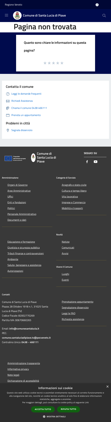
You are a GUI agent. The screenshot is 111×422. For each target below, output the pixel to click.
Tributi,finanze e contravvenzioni (25, 253)
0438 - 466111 (30, 342)
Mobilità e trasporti (72, 208)
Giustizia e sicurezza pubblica (23, 247)
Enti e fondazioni (16, 202)
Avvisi (65, 253)
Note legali (13, 375)
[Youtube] (95, 161)
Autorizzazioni (15, 271)
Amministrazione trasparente (23, 363)
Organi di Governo (17, 185)
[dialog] (55, 402)
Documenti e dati (16, 220)
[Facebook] (87, 161)
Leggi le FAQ (68, 313)
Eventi (65, 280)
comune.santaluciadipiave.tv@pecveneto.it (26, 338)
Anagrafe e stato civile (74, 185)
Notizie (66, 242)
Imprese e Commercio (73, 202)
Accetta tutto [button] (43, 409)
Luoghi (65, 274)
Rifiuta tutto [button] (68, 409)
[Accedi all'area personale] (97, 4)
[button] (55, 416)
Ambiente (12, 259)
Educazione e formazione (21, 242)
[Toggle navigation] (6, 15)
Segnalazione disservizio (75, 307)
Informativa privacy (18, 369)
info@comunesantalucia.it (24, 328)
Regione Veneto (13, 4)
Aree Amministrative (19, 191)
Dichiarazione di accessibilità (23, 381)
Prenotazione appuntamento (77, 302)
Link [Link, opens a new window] (87, 402)
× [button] (107, 387)
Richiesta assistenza (73, 319)
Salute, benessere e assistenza (24, 265)
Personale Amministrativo (21, 214)
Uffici (10, 196)
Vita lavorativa (70, 196)
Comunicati (68, 247)
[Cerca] (104, 15)
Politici (11, 208)
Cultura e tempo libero (74, 191)
